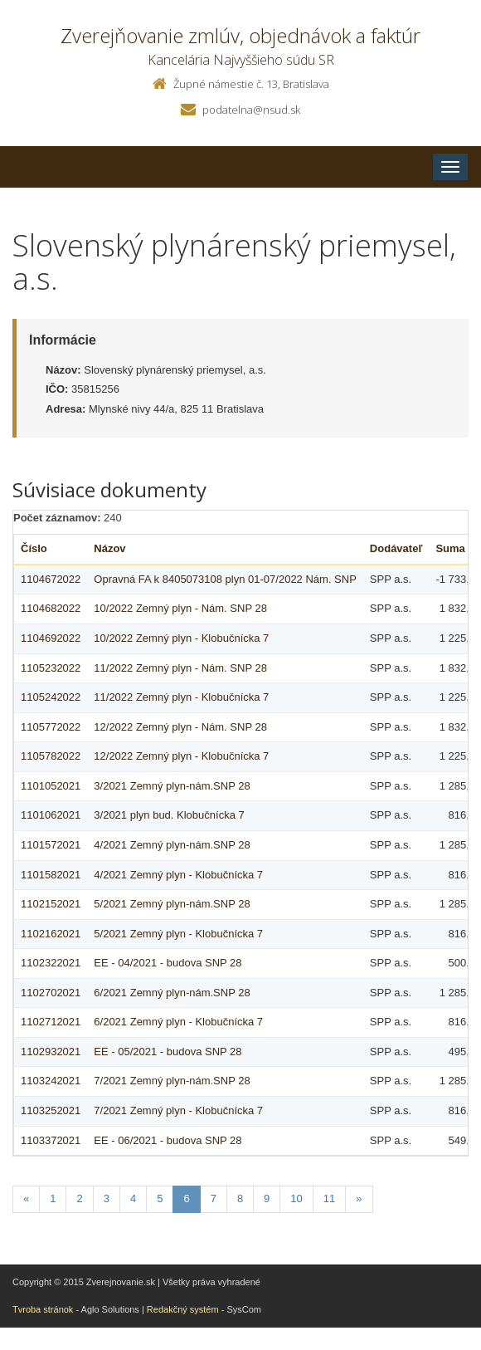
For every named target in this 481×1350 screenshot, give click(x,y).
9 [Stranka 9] (267, 1198)
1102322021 (50, 962)
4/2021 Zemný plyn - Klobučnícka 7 (178, 874)
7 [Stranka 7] (213, 1198)
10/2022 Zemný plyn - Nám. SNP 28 (180, 608)
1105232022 (50, 668)
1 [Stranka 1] (53, 1198)
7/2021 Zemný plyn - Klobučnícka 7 (178, 1110)
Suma (449, 548)
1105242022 (50, 697)
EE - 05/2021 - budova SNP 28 (167, 1051)
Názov (109, 548)
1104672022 (50, 579)
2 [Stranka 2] (79, 1198)
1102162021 (50, 933)
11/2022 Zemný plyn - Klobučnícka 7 (181, 697)
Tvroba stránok (42, 1309)
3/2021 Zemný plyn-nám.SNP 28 (172, 786)
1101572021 (50, 845)
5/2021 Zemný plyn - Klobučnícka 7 (178, 933)
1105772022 (50, 727)
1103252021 (50, 1110)
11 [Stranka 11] (329, 1198)
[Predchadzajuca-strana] (26, 1199)
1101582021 (50, 874)
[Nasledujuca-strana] (358, 1199)
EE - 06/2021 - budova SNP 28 (167, 1140)
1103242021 (50, 1080)
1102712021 (50, 1021)
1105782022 (50, 756)
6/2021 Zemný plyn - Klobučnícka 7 (178, 1021)
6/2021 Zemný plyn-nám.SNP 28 (172, 992)
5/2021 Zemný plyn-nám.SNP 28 (172, 904)
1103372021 (50, 1140)
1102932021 (50, 1051)
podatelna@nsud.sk (251, 109)
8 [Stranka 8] (240, 1198)
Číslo (34, 548)
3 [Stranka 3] (106, 1198)
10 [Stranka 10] (296, 1198)
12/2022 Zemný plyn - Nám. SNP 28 (180, 727)
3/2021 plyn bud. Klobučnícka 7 (169, 815)
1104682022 (50, 608)
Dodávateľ (396, 548)
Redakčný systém (183, 1309)
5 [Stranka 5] (160, 1198)
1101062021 (50, 815)
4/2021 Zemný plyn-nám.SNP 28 (172, 845)
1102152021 (50, 904)
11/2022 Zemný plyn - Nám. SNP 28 (180, 668)
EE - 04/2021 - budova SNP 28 (167, 962)
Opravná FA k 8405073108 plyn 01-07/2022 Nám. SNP (225, 579)
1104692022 (50, 638)
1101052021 (50, 786)
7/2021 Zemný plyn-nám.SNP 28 (172, 1080)
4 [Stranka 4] (133, 1198)
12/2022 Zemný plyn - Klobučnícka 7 (181, 756)
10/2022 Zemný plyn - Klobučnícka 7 (181, 638)
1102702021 (50, 992)
